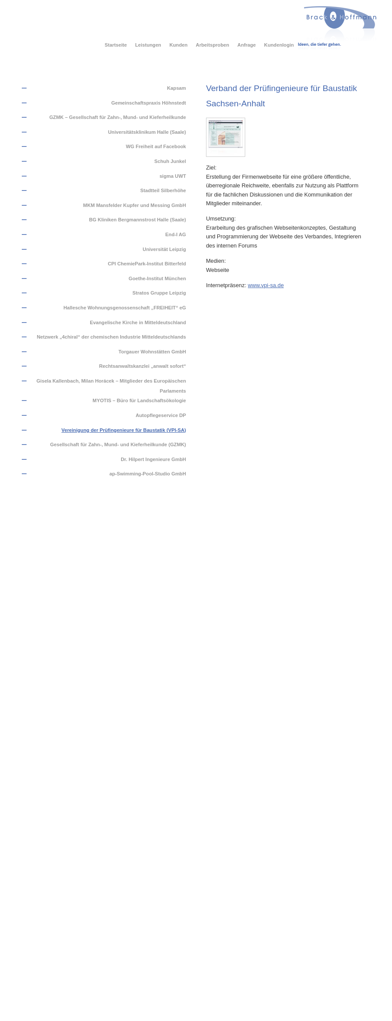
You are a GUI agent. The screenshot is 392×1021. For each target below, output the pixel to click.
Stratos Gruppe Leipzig (159, 292)
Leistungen (148, 44)
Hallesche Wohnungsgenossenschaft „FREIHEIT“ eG (125, 307)
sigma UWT (172, 176)
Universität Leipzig (164, 249)
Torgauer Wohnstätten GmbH (152, 351)
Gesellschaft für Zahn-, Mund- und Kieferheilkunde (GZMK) (118, 444)
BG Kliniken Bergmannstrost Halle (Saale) (137, 219)
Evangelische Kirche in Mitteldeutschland (138, 322)
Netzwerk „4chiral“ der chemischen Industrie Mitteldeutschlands (111, 336)
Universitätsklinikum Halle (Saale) (147, 132)
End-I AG (176, 234)
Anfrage (246, 44)
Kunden (178, 44)
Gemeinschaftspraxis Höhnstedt (148, 102)
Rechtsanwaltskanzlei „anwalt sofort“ (142, 366)
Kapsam (176, 88)
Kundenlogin (279, 44)
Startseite (116, 44)
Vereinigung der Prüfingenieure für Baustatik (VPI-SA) (123, 430)
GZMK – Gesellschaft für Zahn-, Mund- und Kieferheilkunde (117, 117)
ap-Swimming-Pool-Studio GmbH (147, 473)
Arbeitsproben (212, 44)
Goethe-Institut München (157, 278)
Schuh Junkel (170, 161)
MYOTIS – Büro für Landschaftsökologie (139, 400)
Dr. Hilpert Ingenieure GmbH (153, 459)
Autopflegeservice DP (160, 415)
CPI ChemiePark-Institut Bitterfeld (147, 263)
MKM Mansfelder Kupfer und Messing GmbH (134, 205)
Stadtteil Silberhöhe (163, 190)
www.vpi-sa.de (266, 285)
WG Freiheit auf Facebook (156, 146)
